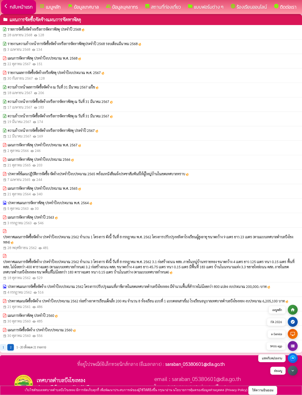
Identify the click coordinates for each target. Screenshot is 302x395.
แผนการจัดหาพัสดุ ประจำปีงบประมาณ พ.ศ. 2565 (44, 188)
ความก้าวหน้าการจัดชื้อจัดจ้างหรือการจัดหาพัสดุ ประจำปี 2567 (53, 130)
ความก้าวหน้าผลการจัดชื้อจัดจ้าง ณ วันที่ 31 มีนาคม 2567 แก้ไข (53, 87)
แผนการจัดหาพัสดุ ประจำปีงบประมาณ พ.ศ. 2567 (44, 145)
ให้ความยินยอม (263, 390)
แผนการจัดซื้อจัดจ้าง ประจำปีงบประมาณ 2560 (42, 330)
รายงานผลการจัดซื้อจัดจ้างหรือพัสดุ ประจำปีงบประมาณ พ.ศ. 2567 (56, 72)
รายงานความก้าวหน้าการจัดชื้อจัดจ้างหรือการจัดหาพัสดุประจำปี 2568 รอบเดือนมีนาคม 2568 (75, 43)
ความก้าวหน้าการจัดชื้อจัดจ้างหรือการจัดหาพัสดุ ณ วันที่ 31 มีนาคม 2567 (60, 101)
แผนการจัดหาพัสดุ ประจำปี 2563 (33, 217)
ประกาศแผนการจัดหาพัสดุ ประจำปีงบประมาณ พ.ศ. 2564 (50, 203)
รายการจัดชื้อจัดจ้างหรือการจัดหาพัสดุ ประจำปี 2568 (46, 29)
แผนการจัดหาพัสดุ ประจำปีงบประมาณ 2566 (41, 159)
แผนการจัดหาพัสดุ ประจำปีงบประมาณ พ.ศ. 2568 (44, 58)
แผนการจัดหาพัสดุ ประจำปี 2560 (33, 315)
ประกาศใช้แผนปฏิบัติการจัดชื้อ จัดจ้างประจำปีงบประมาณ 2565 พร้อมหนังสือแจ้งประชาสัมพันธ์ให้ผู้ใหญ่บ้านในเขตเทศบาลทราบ (98, 174)
